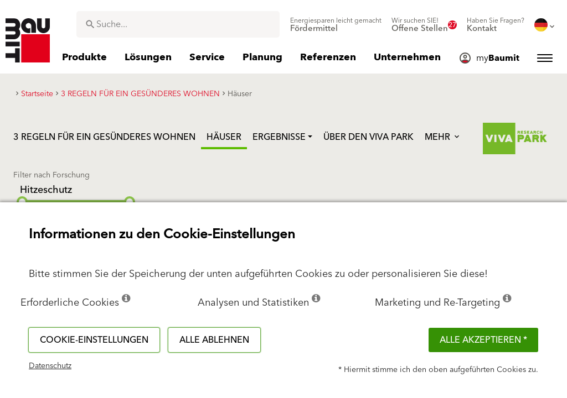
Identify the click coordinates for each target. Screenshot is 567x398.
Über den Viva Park (368, 137)
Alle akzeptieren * (483, 340)
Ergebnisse (279, 137)
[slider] (22, 201)
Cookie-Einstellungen (94, 340)
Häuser (224, 137)
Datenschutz (50, 366)
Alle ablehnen (214, 340)
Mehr (443, 137)
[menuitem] (335, 25)
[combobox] (178, 24)
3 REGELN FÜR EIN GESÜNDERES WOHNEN (104, 137)
